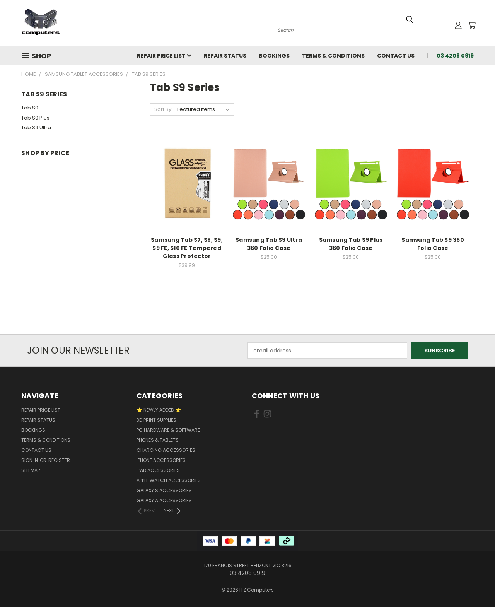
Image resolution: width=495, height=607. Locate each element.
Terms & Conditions (333, 56)
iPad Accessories (158, 470)
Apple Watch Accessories (169, 480)
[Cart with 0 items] (472, 25)
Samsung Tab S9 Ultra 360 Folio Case (269, 244)
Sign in (30, 460)
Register (59, 460)
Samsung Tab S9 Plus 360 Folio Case (351, 244)
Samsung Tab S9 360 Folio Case (432, 244)
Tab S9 (29, 107)
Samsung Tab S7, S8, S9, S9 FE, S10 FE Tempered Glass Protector (187, 248)
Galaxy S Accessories (164, 490)
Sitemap (30, 470)
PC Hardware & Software (168, 430)
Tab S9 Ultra (36, 127)
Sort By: (163, 109)
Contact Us (396, 56)
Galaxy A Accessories (164, 500)
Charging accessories (166, 450)
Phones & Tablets (158, 440)
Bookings (274, 56)
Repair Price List (164, 56)
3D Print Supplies (156, 420)
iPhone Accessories (161, 460)
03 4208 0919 (455, 56)
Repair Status (225, 56)
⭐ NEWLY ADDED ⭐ (159, 410)
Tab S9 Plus (35, 117)
